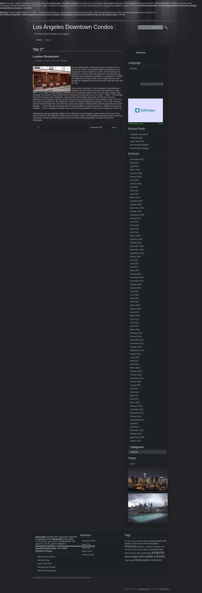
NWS (160, 124)
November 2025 (136, 160)
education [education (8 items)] (153, 544)
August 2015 (135, 309)
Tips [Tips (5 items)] (126, 561)
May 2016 (134, 299)
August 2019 (135, 219)
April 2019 (134, 233)
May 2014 (134, 323)
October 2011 (136, 417)
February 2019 (136, 240)
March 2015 (135, 316)
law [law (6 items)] (135, 550)
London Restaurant (46, 57)
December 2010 (136, 431)
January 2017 (136, 275)
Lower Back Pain (137, 142)
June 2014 (134, 320)
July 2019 (134, 222)
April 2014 (134, 327)
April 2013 (134, 365)
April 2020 (134, 195)
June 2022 (134, 181)
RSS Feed (140, 53)
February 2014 (136, 334)
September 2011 (137, 420)
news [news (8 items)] (160, 550)
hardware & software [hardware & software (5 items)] (145, 547)
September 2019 (137, 215)
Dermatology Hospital (139, 145)
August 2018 (135, 257)
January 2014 (136, 337)
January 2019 (136, 243)
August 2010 (135, 441)
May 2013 (134, 361)
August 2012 (135, 386)
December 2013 (136, 341)
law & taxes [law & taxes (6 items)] (143, 550)
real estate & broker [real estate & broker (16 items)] (152, 557)
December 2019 (136, 209)
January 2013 (136, 375)
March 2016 (135, 306)
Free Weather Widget (145, 111)
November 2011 (136, 413)
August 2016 (135, 288)
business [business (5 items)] (145, 542)
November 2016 (136, 281)
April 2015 (134, 313)
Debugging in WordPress (68, 6)
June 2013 (134, 358)
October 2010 (136, 434)
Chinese (133, 69)
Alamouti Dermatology (139, 149)
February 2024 (136, 174)
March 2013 (135, 368)
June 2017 (134, 264)
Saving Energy (136, 138)
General (64, 61)
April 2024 (134, 167)
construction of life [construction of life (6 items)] (139, 544)
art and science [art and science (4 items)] (130, 542)
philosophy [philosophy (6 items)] (146, 553)
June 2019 (134, 226)
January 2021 (136, 184)
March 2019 (135, 236)
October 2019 (136, 212)
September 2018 (137, 254)
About (47, 40)
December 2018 (136, 247)
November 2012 (136, 379)
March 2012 (135, 403)
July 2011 (134, 424)
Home (39, 40)
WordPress (165, 590)
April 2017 (134, 268)
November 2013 (136, 344)
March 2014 (135, 330)
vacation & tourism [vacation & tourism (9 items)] (152, 560)
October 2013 (136, 347)
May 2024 (134, 163)
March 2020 (135, 198)
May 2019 (134, 229)
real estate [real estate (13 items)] (131, 557)
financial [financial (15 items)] (130, 547)
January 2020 (136, 205)
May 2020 (134, 191)
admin (39, 61)
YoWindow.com (135, 124)
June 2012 (134, 393)
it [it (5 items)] (133, 550)
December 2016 (136, 278)
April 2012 (134, 400)
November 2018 (136, 250)
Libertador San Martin (139, 135)
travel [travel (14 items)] (137, 560)
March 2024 (135, 170)
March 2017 (135, 271)
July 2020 (134, 188)
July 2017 (134, 261)
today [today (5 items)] (131, 561)
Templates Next (144, 590)
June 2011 (134, 427)
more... (115, 128)
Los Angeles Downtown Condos (73, 27)
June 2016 (134, 295)
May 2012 (134, 396)
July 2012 (134, 389)
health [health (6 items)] (157, 547)
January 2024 (136, 177)
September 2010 (137, 438)
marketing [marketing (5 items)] (153, 550)
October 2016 (136, 285)
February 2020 (136, 202)
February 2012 (136, 407)
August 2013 (135, 354)
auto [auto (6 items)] (139, 541)
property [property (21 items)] (158, 553)
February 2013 (136, 372)
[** (39, 128)
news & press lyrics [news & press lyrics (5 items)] (133, 554)
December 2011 (136, 410)
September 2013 (137, 351)
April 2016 (134, 302)
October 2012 (136, 382)
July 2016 (134, 292)
